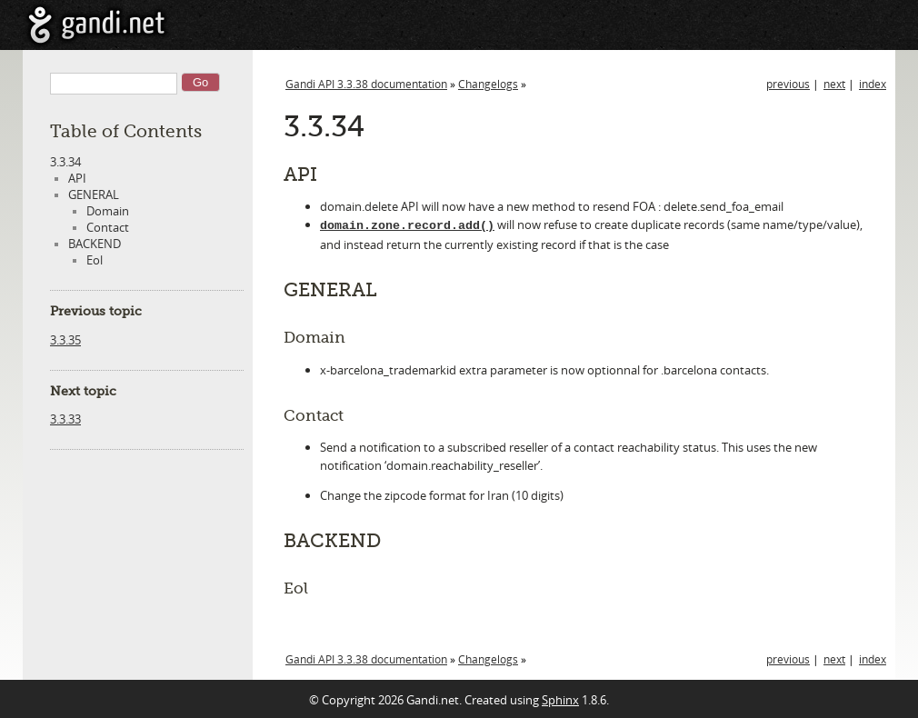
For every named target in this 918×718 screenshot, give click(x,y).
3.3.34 (65, 162)
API (77, 178)
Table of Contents (126, 131)
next (834, 84)
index (872, 84)
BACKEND (94, 243)
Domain (107, 211)
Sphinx (560, 698)
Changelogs (488, 84)
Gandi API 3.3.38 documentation (366, 84)
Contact (107, 227)
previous (788, 84)
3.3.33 (65, 419)
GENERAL (93, 194)
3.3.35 (65, 340)
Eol (94, 260)
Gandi (97, 25)
